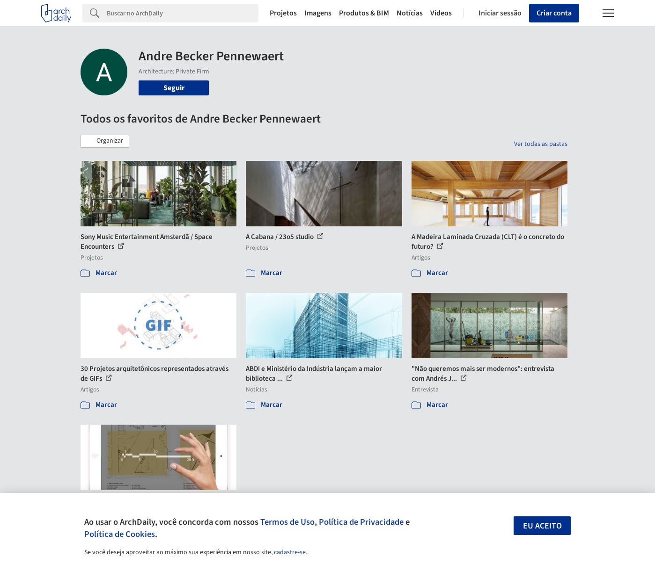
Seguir (173, 88)
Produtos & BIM (364, 13)
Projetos (283, 13)
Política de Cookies (119, 534)
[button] (105, 141)
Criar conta (554, 13)
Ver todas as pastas (540, 144)
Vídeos (441, 13)
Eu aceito (542, 526)
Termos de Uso (287, 522)
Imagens (317, 13)
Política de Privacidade (361, 522)
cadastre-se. (290, 552)
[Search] (182, 13)
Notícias (410, 13)
